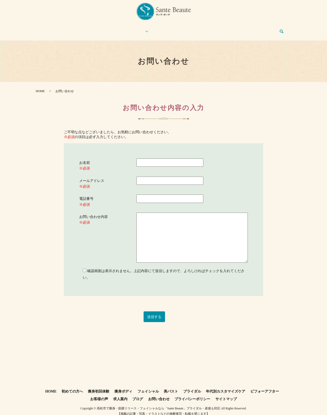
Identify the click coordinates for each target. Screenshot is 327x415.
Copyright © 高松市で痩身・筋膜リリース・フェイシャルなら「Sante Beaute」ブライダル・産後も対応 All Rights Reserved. (163, 403)
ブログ (243, 29)
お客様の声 (200, 29)
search (284, 29)
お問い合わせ (266, 29)
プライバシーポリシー (192, 394)
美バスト (171, 386)
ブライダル (192, 386)
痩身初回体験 (103, 29)
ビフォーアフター (170, 29)
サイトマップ (226, 394)
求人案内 (223, 29)
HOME (49, 29)
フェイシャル (148, 386)
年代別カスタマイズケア (225, 386)
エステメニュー (134, 29)
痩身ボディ (123, 386)
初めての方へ (75, 29)
